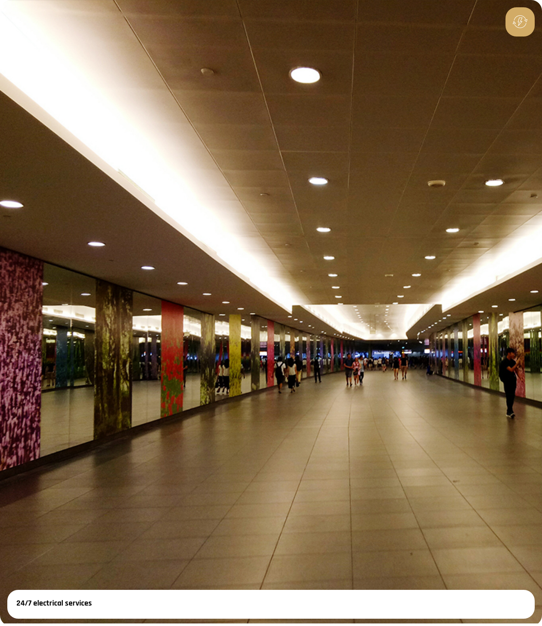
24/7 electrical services (54, 603)
